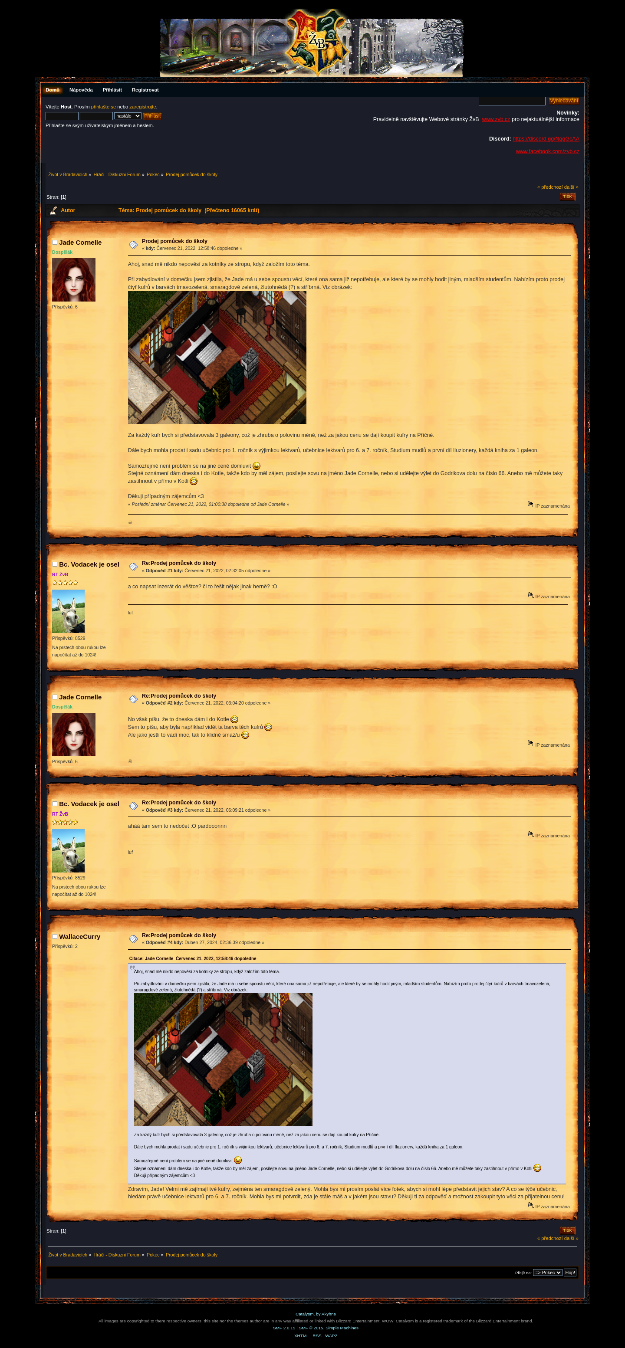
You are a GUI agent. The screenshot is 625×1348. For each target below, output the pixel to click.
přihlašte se (103, 106)
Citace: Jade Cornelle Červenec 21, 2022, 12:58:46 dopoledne (193, 958)
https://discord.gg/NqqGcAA (546, 139)
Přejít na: (523, 1272)
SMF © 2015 (311, 1327)
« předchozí (550, 187)
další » (571, 187)
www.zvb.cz (496, 119)
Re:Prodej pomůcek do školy (179, 563)
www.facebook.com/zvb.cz (547, 151)
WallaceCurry (79, 936)
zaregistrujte (142, 106)
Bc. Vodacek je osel (89, 564)
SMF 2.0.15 (284, 1327)
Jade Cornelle (80, 242)
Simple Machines (342, 1327)
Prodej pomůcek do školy (174, 241)
